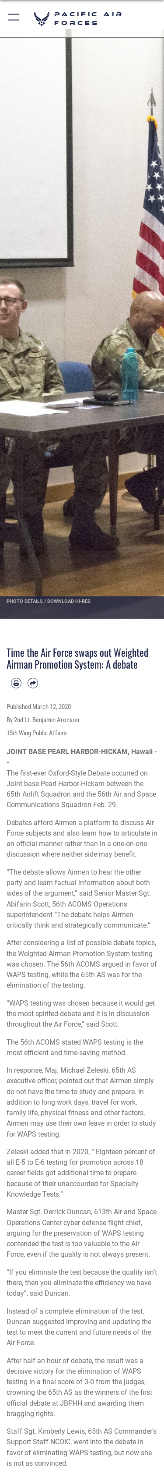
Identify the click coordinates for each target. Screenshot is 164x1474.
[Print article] (16, 683)
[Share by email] (33, 683)
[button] (14, 18)
